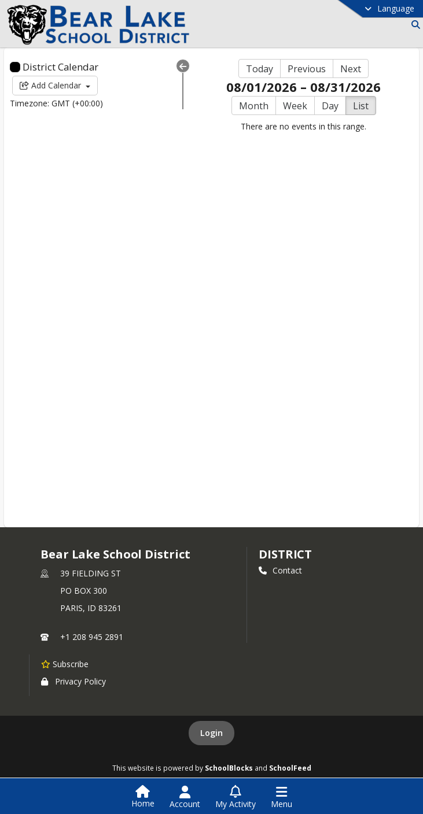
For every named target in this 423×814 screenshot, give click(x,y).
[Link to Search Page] (413, 24)
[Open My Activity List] (235, 797)
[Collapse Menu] (183, 66)
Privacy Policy (73, 681)
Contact (280, 570)
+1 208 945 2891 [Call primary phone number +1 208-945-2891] (91, 636)
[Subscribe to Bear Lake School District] (65, 663)
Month (253, 105)
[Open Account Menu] (185, 797)
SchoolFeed (290, 767)
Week (295, 105)
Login (211, 732)
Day (330, 105)
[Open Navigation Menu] (281, 797)
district (285, 554)
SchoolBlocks (229, 767)
